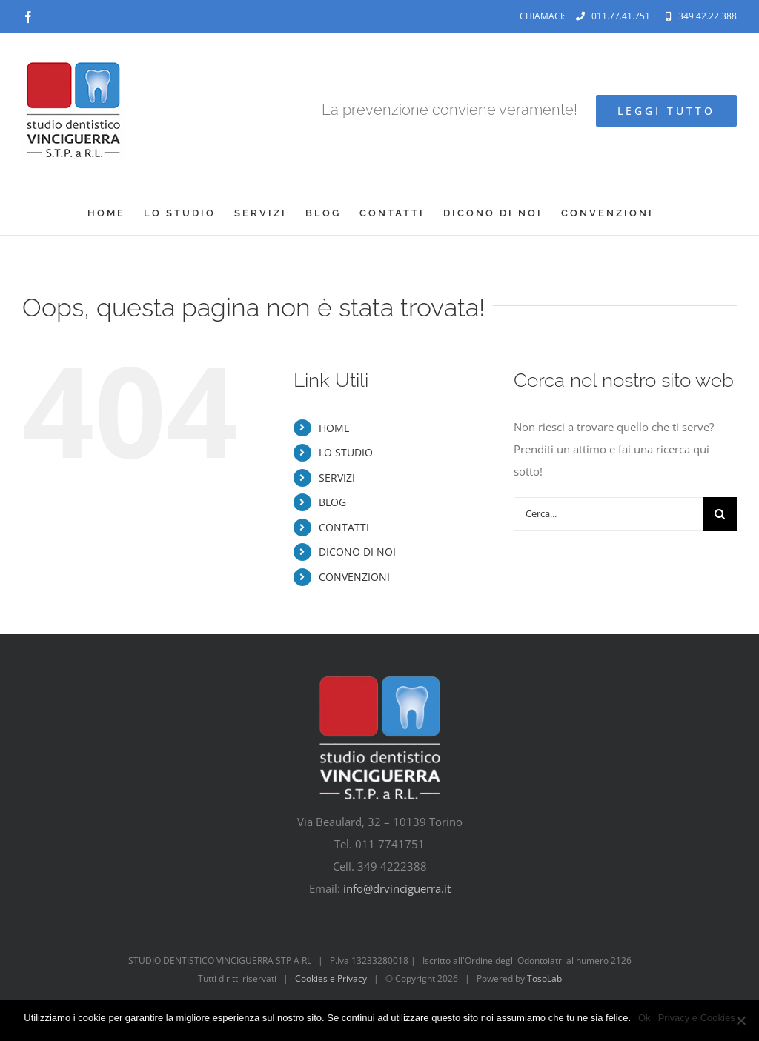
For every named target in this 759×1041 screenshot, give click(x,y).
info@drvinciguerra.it (397, 888)
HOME (334, 428)
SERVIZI (337, 477)
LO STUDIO (346, 452)
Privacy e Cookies (696, 1017)
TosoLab (544, 978)
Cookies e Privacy (331, 978)
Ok (644, 1017)
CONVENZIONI (354, 577)
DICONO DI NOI (357, 552)
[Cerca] (720, 514)
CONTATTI (344, 527)
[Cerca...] (608, 514)
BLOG (332, 502)
